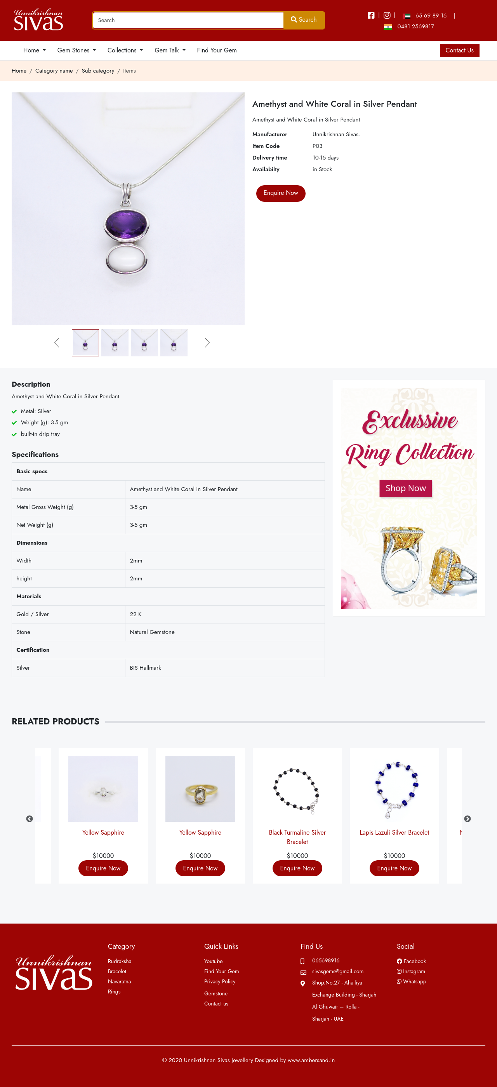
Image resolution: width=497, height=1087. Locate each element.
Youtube (213, 961)
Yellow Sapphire (103, 832)
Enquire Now (103, 868)
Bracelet (117, 971)
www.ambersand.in (311, 1060)
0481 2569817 (409, 26)
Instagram (411, 971)
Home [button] (32, 50)
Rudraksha (120, 961)
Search (304, 19)
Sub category (98, 70)
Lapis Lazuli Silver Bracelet (394, 832)
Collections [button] (123, 50)
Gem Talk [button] (168, 50)
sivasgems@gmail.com (337, 971)
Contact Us (460, 50)
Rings (114, 991)
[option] (297, 819)
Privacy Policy (219, 981)
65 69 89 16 (425, 15)
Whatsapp (411, 981)
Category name (54, 70)
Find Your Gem (217, 50)
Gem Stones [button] (74, 50)
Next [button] (467, 819)
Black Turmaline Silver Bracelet (297, 836)
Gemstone (216, 993)
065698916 (326, 960)
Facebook (411, 961)
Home (19, 70)
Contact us (216, 1003)
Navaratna (119, 981)
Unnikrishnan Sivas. (336, 134)
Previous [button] (29, 819)
